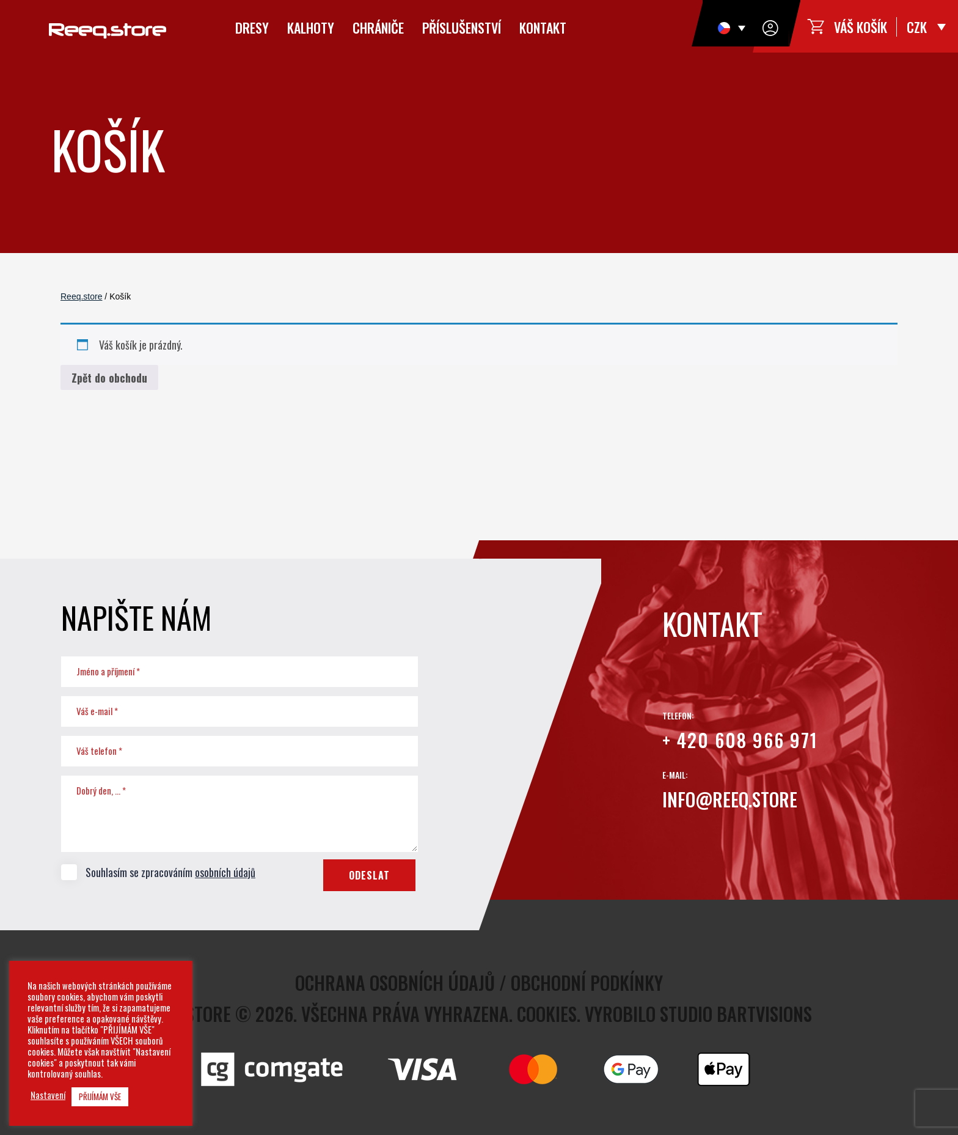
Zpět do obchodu (109, 378)
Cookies (547, 1013)
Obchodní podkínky (587, 982)
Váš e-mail (97, 711)
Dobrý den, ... (101, 790)
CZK (917, 27)
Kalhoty (310, 27)
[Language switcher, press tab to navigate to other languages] (731, 27)
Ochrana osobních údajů (395, 982)
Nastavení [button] (48, 1095)
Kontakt (542, 27)
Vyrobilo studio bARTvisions (698, 1013)
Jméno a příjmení (108, 671)
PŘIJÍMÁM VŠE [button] (100, 1096)
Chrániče (378, 27)
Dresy (252, 27)
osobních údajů (225, 872)
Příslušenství (461, 27)
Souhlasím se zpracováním (158, 871)
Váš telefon (99, 750)
